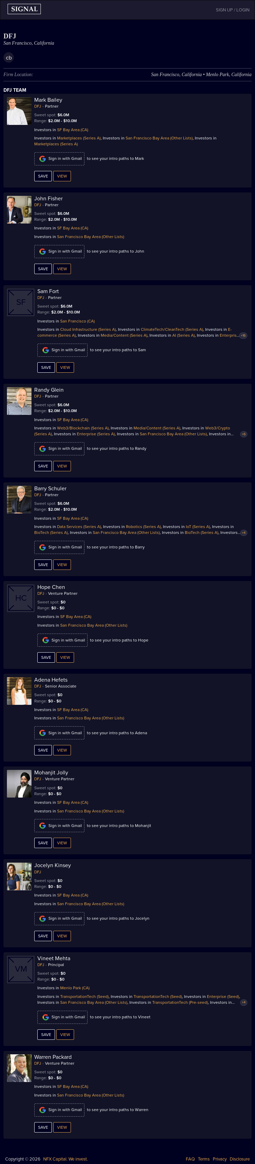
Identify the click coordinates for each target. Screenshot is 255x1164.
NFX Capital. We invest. (65, 1159)
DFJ (37, 106)
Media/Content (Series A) (124, 335)
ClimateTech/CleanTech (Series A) (172, 329)
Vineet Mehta (53, 958)
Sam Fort (48, 291)
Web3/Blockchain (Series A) (83, 428)
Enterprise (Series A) (96, 433)
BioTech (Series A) (51, 532)
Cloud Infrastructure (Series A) (88, 329)
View (62, 176)
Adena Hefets (50, 679)
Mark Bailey (48, 100)
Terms (204, 1159)
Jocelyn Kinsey (52, 865)
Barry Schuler (50, 488)
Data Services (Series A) (79, 526)
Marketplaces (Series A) (79, 138)
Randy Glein (49, 390)
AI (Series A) (183, 335)
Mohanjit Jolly (51, 772)
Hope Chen (51, 587)
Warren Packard (53, 1057)
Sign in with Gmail (59, 159)
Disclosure (240, 1159)
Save (43, 176)
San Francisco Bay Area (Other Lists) (159, 138)
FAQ (190, 1159)
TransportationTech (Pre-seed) (180, 1002)
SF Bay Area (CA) (72, 129)
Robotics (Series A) (143, 526)
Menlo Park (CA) (75, 987)
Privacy (220, 1159)
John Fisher (48, 198)
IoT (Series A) (198, 526)
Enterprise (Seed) (223, 996)
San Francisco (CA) (77, 321)
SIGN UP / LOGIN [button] (232, 10)
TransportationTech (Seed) (84, 996)
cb (9, 57)
